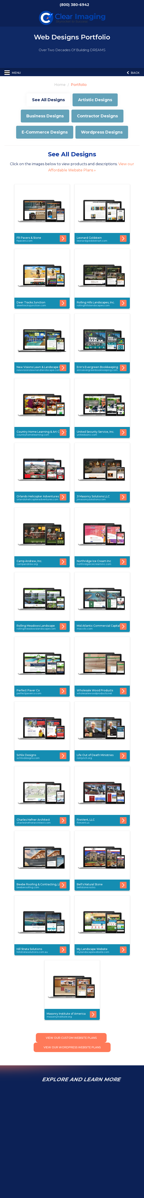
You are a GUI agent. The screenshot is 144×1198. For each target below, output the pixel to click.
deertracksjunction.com (31, 305)
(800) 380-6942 (76, 5)
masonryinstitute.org (59, 1016)
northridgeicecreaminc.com (94, 564)
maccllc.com (85, 628)
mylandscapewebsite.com (93, 952)
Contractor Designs (97, 116)
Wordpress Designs (102, 132)
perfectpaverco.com (29, 693)
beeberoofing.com (28, 887)
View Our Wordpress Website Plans (72, 1047)
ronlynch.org (84, 758)
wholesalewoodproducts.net (94, 693)
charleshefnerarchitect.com (34, 822)
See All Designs (48, 99)
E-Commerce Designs (45, 132)
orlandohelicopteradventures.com (37, 499)
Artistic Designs (95, 99)
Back (133, 72)
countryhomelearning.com (33, 434)
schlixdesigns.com (28, 758)
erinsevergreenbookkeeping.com (97, 370)
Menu (12, 72)
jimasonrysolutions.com (91, 499)
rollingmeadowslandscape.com (36, 628)
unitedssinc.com (87, 434)
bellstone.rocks (86, 887)
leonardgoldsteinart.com (92, 240)
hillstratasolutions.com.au (32, 952)
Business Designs (45, 116)
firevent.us (83, 822)
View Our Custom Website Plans (71, 1037)
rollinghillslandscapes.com (93, 305)
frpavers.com (25, 240)
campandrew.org (27, 564)
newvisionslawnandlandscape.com (38, 370)
